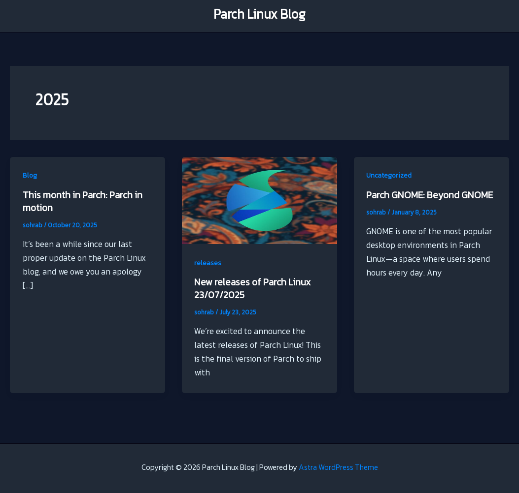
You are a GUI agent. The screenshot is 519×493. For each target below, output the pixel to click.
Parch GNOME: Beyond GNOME (429, 196)
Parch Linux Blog (259, 16)
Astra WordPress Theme (338, 468)
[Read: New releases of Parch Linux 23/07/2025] (259, 201)
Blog (30, 176)
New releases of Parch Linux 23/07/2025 (252, 290)
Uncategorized (389, 176)
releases (207, 263)
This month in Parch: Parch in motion (82, 202)
